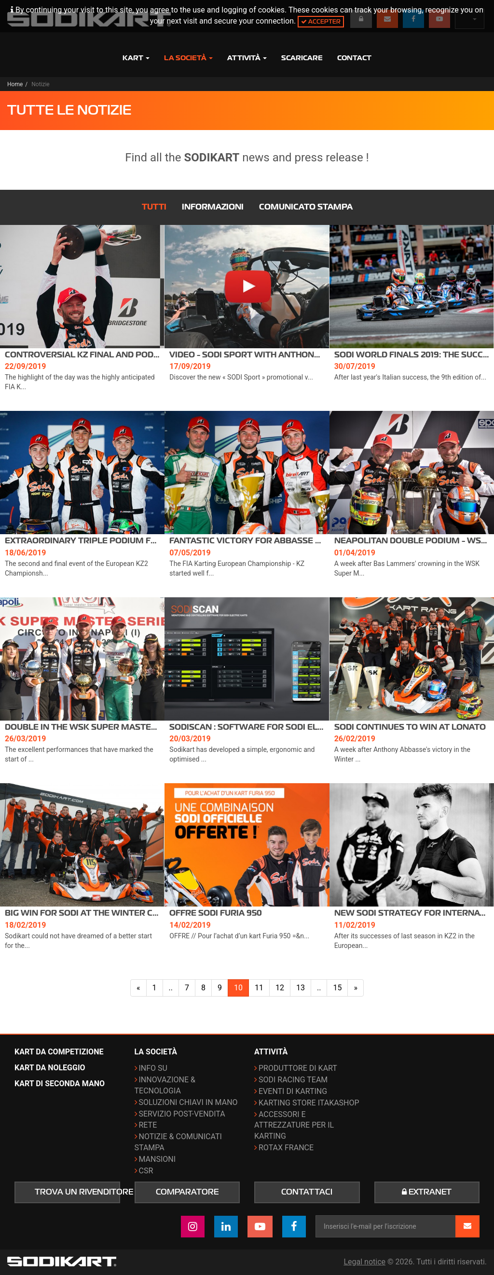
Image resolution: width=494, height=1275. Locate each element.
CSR (146, 1170)
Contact (354, 57)
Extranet (427, 1192)
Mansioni (157, 1159)
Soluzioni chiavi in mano (188, 1102)
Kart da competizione (58, 1051)
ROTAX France (286, 1147)
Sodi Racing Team (293, 1079)
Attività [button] (247, 57)
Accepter (321, 21)
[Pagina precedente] (138, 988)
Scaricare (302, 57)
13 (300, 987)
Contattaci (306, 1192)
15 (337, 987)
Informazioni (213, 207)
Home (15, 84)
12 (279, 987)
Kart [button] (136, 57)
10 (238, 987)
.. (171, 987)
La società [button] (188, 57)
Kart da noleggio (49, 1067)
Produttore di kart (298, 1068)
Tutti (154, 207)
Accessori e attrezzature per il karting (294, 1125)
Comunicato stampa (306, 207)
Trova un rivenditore (77, 1192)
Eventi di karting (293, 1091)
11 (259, 987)
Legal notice (364, 1261)
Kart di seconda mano (59, 1083)
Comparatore (187, 1192)
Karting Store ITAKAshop (309, 1102)
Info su (153, 1068)
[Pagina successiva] (355, 988)
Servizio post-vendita (182, 1113)
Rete (148, 1125)
